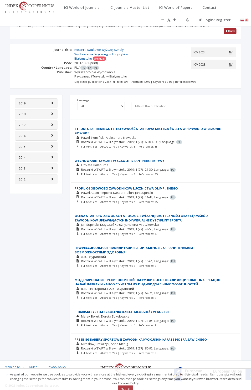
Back (230, 31)
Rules (33, 367)
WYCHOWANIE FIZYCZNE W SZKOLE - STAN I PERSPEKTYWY (119, 161)
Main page (12, 367)
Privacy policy (56, 367)
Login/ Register (215, 19)
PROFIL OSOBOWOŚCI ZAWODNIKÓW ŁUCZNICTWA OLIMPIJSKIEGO (126, 188)
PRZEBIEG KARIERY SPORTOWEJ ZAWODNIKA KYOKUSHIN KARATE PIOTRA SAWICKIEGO (141, 339)
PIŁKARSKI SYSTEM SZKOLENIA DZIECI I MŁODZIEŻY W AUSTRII (122, 312)
